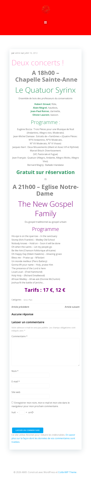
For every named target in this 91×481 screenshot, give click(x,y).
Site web (16, 392)
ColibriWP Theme (67, 472)
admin (18, 53)
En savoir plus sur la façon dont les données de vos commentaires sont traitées (43, 438)
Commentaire (19, 336)
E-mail (16, 381)
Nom (15, 371)
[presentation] (33, 422)
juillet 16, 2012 (30, 53)
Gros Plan (28, 299)
